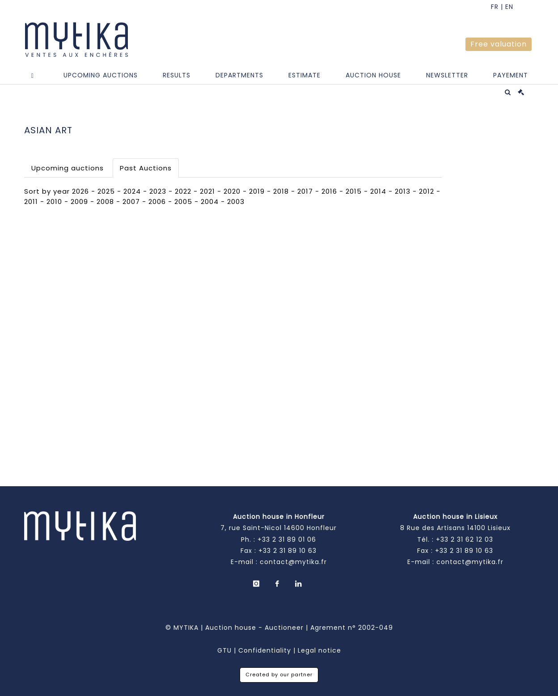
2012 (426, 191)
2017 (305, 191)
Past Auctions (146, 168)
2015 (354, 191)
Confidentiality (264, 650)
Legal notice (319, 650)
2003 (236, 201)
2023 (157, 191)
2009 (79, 201)
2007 (131, 201)
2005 (183, 201)
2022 (183, 191)
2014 (378, 191)
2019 (257, 191)
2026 (80, 191)
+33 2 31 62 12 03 (464, 539)
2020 (232, 191)
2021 (207, 191)
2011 (31, 201)
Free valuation (498, 44)
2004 (210, 201)
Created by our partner (279, 674)
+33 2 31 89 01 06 (287, 539)
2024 (132, 191)
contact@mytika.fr (293, 561)
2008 (105, 201)
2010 (54, 201)
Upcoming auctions (67, 168)
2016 (329, 191)
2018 (281, 191)
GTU (224, 650)
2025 (106, 191)
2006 (157, 201)
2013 (402, 191)
